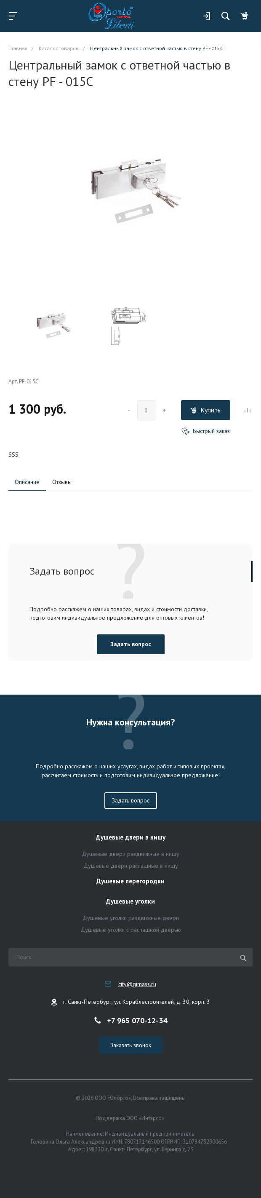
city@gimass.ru (137, 984)
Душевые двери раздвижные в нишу (130, 854)
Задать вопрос (130, 644)
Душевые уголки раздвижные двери (131, 918)
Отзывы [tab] (62, 482)
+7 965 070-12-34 (137, 1020)
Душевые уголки (130, 901)
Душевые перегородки (130, 881)
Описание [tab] (27, 482)
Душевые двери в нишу (130, 837)
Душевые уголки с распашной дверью (130, 929)
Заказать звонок (130, 1045)
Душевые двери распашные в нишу (130, 865)
